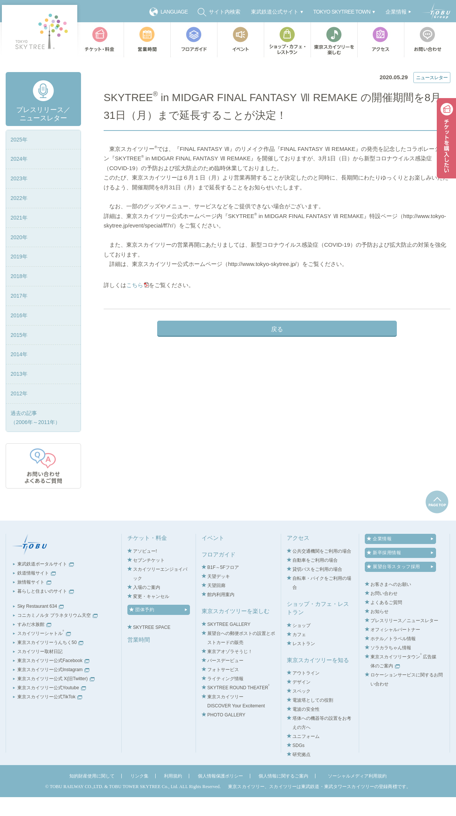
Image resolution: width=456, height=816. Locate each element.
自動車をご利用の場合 (315, 579)
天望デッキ (218, 595)
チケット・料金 (100, 39)
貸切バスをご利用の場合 (317, 588)
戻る (277, 357)
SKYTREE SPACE (151, 646)
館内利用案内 (220, 613)
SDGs (298, 764)
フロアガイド (193, 39)
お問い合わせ (429, 39)
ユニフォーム (306, 755)
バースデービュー (225, 679)
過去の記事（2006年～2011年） (35, 436)
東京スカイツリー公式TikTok (49, 716)
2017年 (19, 315)
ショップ (301, 644)
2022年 (19, 217)
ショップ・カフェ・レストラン (287, 39)
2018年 (19, 295)
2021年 (19, 237)
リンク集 (139, 795)
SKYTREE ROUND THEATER (238, 706)
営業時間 (147, 39)
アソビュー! (145, 570)
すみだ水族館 (34, 643)
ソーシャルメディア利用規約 (357, 795)
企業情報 (382, 558)
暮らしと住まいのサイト (45, 610)
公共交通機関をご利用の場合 (321, 570)
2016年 (19, 334)
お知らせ (379, 630)
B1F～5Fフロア (223, 586)
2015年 (19, 354)
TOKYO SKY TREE (39, 31)
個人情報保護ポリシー (220, 795)
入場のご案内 (146, 606)
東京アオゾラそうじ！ (229, 670)
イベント (240, 39)
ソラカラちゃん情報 (390, 667)
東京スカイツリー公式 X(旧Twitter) (56, 698)
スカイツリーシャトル (44, 652)
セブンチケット (149, 579)
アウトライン (306, 692)
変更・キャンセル (151, 615)
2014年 (19, 373)
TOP (108, 65)
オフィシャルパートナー (395, 649)
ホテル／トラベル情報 (393, 658)
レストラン (303, 662)
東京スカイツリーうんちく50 (50, 661)
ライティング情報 (225, 697)
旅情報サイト (34, 601)
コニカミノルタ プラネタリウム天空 (57, 634)
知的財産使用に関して (92, 795)
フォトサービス (223, 688)
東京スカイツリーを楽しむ (334, 39)
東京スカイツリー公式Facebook (53, 679)
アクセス (380, 39)
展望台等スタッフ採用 (396, 586)
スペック (301, 710)
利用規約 (173, 795)
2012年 (19, 412)
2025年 (19, 158)
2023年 (19, 198)
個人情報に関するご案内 (283, 795)
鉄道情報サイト (36, 592)
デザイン (301, 701)
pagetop (436, 521)
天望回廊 (216, 604)
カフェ (299, 653)
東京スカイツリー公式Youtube (51, 707)
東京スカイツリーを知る (318, 679)
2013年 (19, 393)
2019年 (19, 276)
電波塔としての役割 (312, 719)
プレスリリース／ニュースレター (156, 65)
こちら (137, 313)
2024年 (19, 178)
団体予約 (144, 628)
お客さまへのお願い (390, 603)
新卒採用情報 (387, 572)
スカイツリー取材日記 (40, 670)
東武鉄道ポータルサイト (45, 583)
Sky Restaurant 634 (40, 625)
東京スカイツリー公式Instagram (53, 689)
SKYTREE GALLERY (229, 643)
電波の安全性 (306, 728)
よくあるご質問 (386, 621)
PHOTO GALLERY (226, 733)
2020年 (19, 256)
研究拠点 (301, 773)
